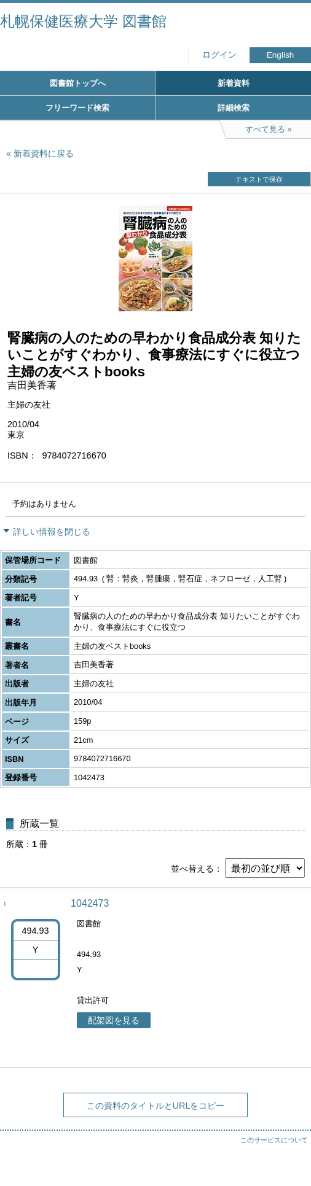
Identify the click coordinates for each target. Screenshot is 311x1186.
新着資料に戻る (44, 153)
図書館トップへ (78, 83)
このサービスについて (274, 1140)
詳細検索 (234, 107)
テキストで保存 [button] (259, 179)
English (280, 55)
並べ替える (192, 869)
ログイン (219, 55)
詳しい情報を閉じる (51, 532)
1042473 (90, 903)
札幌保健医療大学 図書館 (83, 21)
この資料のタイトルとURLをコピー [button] (156, 1105)
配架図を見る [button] (114, 1020)
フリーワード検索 (77, 107)
